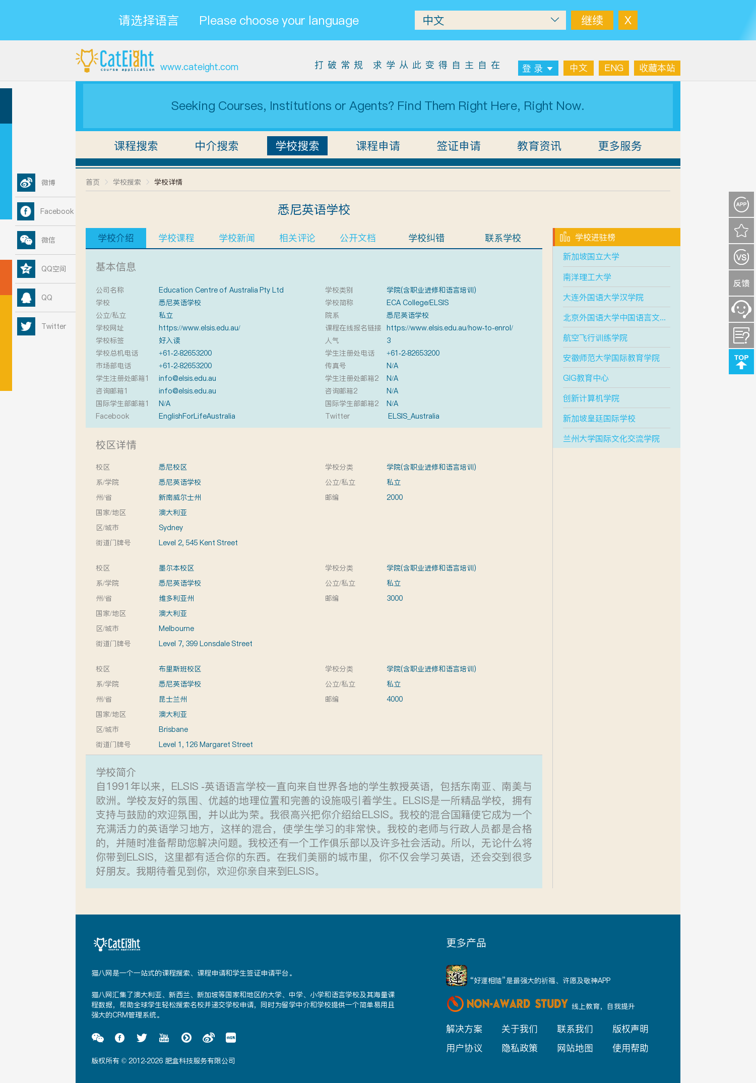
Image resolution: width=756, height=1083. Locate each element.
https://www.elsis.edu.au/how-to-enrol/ (450, 328)
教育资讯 (539, 145)
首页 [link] (93, 182)
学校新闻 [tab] (237, 238)
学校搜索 (297, 145)
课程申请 (378, 145)
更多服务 (620, 145)
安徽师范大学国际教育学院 (611, 357)
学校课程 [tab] (176, 238)
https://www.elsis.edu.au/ (199, 328)
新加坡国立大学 (591, 256)
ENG (613, 68)
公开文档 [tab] (358, 238)
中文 (579, 68)
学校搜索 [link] (127, 182)
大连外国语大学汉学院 (603, 297)
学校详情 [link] (168, 182)
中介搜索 (217, 145)
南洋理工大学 (587, 276)
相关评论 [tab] (297, 238)
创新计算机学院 (591, 398)
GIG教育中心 (586, 377)
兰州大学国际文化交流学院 (611, 438)
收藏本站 (657, 68)
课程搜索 (136, 145)
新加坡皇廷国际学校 (599, 418)
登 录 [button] (538, 68)
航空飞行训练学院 (595, 337)
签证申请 (458, 145)
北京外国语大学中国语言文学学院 (623, 317)
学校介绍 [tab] (116, 238)
